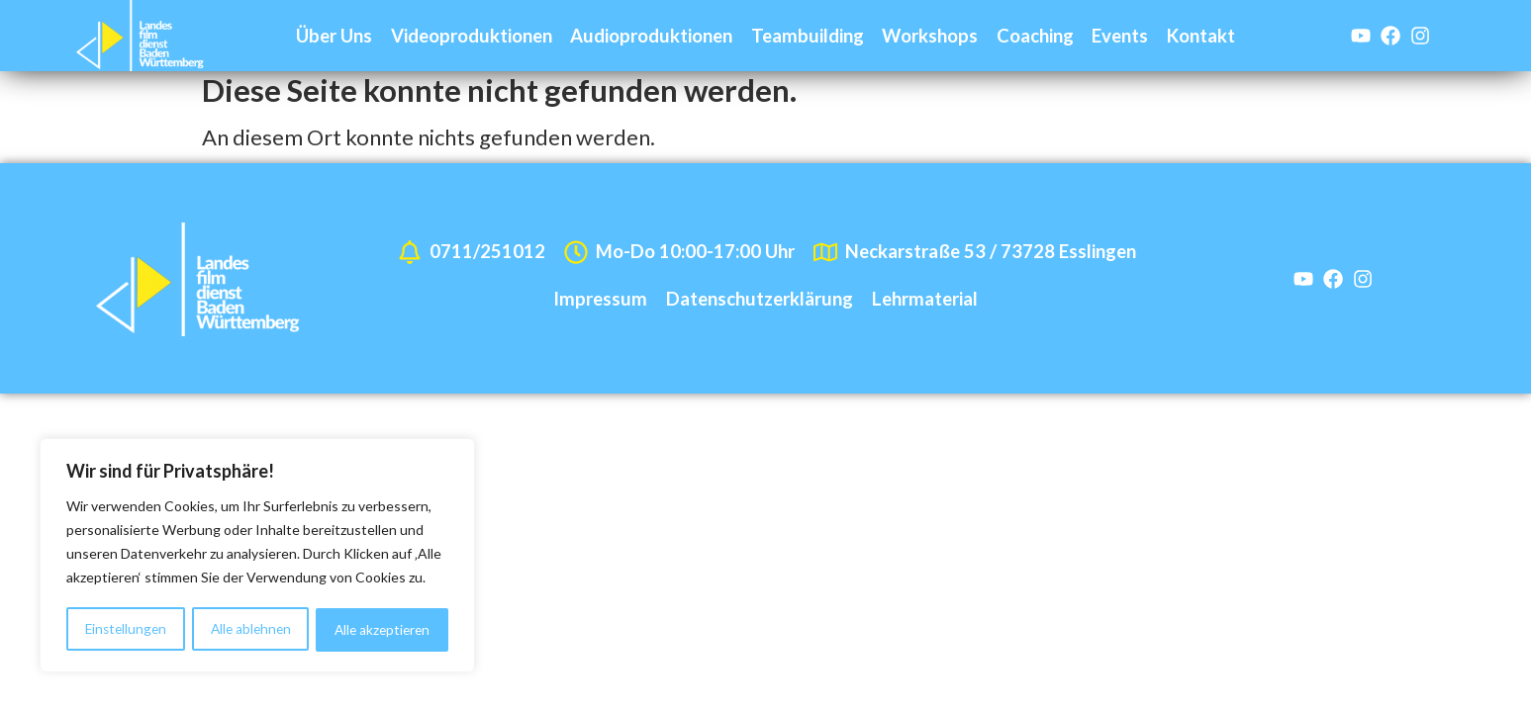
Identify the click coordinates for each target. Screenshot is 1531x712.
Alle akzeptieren (382, 629)
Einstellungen (124, 629)
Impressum (600, 304)
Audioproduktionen (651, 35)
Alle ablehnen (250, 629)
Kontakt (1201, 35)
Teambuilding (807, 35)
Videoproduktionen (471, 35)
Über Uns (334, 35)
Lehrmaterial (925, 304)
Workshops (930, 35)
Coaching (1035, 35)
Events (1120, 35)
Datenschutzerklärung (759, 304)
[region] (257, 556)
